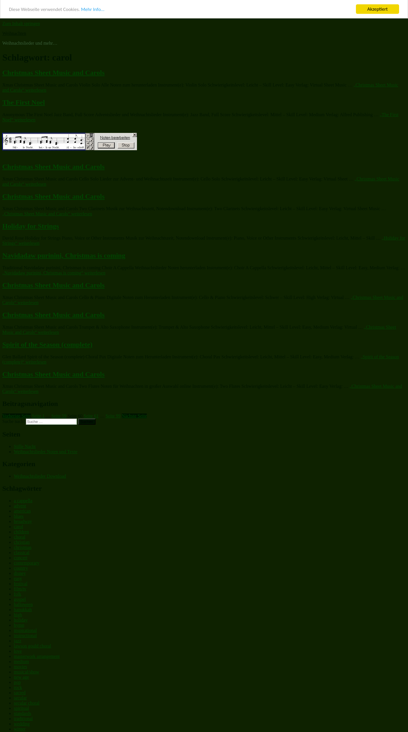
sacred (20, 691)
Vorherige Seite (16, 414)
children (21, 530)
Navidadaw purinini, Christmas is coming (63, 254)
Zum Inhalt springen (21, 22)
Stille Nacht (25, 445)
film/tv (20, 587)
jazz (17, 639)
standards (22, 712)
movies (20, 665)
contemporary (26, 561)
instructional (25, 634)
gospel (20, 597)
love (18, 649)
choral (19, 535)
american (22, 509)
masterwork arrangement (37, 654)
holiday (21, 618)
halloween (23, 603)
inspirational (25, 628)
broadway (23, 520)
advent (20, 504)
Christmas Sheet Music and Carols (53, 71)
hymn (19, 623)
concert (20, 556)
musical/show (26, 670)
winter (20, 727)
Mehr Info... (92, 8)
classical (21, 551)
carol (18, 525)
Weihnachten (14, 32)
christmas (22, 545)
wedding (22, 722)
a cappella (23, 499)
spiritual (21, 706)
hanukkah (23, 608)
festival (20, 582)
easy (18, 577)
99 (113, 414)
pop (17, 680)
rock (18, 686)
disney (20, 571)
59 (59, 414)
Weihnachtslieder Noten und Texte (45, 450)
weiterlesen (47, 212)
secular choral (26, 701)
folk (17, 592)
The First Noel (23, 101)
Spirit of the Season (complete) (47, 343)
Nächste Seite (134, 414)
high (18, 613)
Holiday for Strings (30, 224)
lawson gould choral (32, 644)
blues (19, 514)
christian (22, 540)
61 (91, 414)
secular (20, 696)
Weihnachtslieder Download (40, 475)
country (21, 566)
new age (21, 675)
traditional (23, 717)
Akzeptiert (377, 8)
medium (21, 660)
